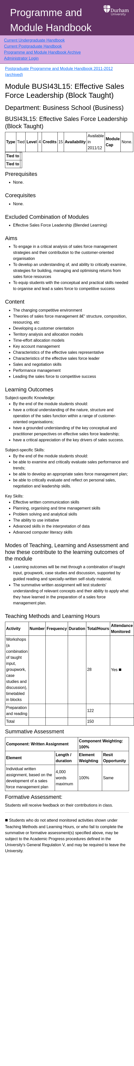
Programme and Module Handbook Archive (42, 52)
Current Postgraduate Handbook (33, 46)
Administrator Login (21, 58)
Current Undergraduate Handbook (34, 40)
